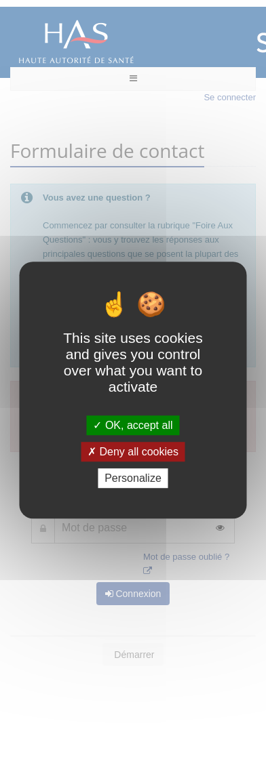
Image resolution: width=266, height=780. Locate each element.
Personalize (133, 478)
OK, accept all (132, 425)
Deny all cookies (133, 451)
